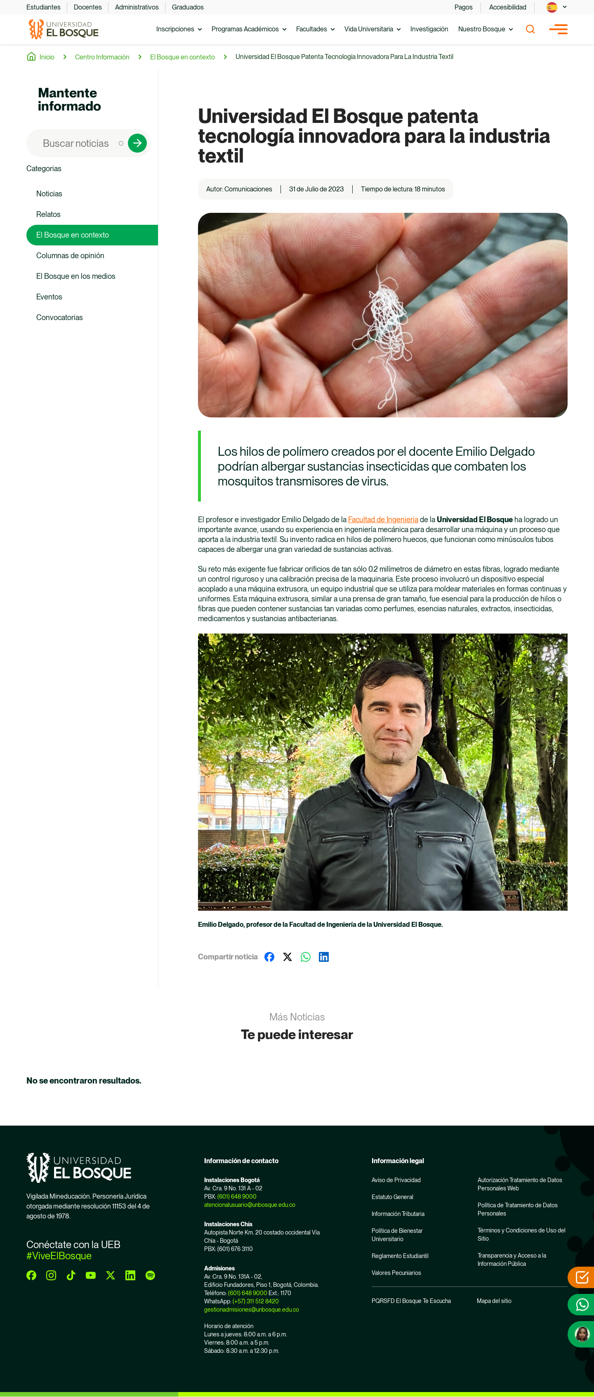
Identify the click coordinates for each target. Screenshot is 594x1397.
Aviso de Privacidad (396, 1180)
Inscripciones (175, 29)
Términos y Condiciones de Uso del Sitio (522, 1234)
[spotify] (150, 1275)
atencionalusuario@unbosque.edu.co (249, 1204)
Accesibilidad (507, 7)
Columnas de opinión (70, 255)
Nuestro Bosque (481, 29)
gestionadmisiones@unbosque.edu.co (251, 1309)
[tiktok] (71, 1275)
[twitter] (111, 1275)
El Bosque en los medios (76, 276)
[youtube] (91, 1275)
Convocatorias (59, 317)
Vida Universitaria (368, 29)
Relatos (48, 214)
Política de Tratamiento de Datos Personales (518, 1209)
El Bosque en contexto (182, 57)
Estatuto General (392, 1197)
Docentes (88, 7)
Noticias (49, 193)
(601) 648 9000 (237, 1196)
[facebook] (31, 1275)
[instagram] (51, 1275)
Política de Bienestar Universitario (397, 1234)
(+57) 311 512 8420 (256, 1301)
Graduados (188, 7)
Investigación (429, 29)
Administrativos (137, 7)
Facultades (311, 29)
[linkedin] (130, 1275)
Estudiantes (43, 7)
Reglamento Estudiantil (400, 1256)
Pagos (464, 7)
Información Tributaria (398, 1214)
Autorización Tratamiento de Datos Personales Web (520, 1184)
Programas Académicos (245, 29)
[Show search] (530, 29)
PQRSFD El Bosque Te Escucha (411, 1301)
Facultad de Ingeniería (383, 519)
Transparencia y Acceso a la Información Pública (512, 1259)
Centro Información (102, 57)
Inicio (47, 57)
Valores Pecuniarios (396, 1273)
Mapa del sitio (494, 1301)
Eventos (49, 296)
